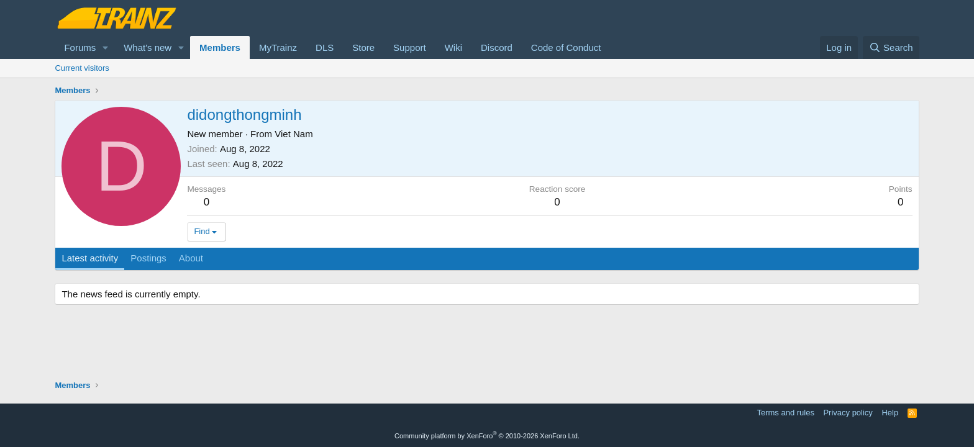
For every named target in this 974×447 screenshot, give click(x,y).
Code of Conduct (566, 47)
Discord (496, 47)
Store (363, 47)
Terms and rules (785, 412)
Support (409, 47)
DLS (325, 47)
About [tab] (191, 258)
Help (889, 412)
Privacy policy (847, 412)
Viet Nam (293, 134)
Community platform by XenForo (487, 436)
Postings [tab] (148, 258)
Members (219, 47)
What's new (147, 47)
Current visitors (82, 68)
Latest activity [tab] (89, 258)
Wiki (453, 47)
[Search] (891, 47)
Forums (80, 47)
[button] (105, 47)
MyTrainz (278, 47)
